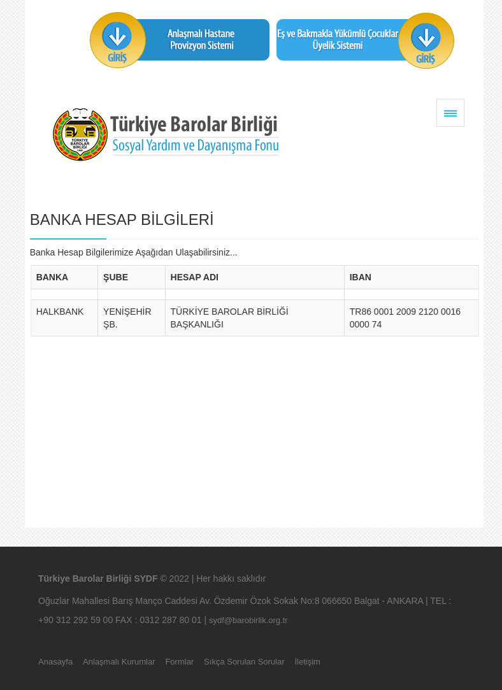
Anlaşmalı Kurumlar (119, 661)
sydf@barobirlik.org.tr (248, 620)
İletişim (307, 661)
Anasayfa (55, 661)
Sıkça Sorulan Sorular (244, 661)
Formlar (179, 661)
